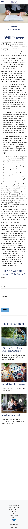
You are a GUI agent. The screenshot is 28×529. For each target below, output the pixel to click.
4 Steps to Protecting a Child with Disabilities (11, 349)
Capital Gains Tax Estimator (14, 384)
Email (3, 287)
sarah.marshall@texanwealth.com (14, 518)
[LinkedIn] (15, 520)
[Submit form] (5, 310)
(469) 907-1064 (15, 505)
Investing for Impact (10, 415)
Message (4, 296)
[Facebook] (13, 520)
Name (3, 277)
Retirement (14, 527)
